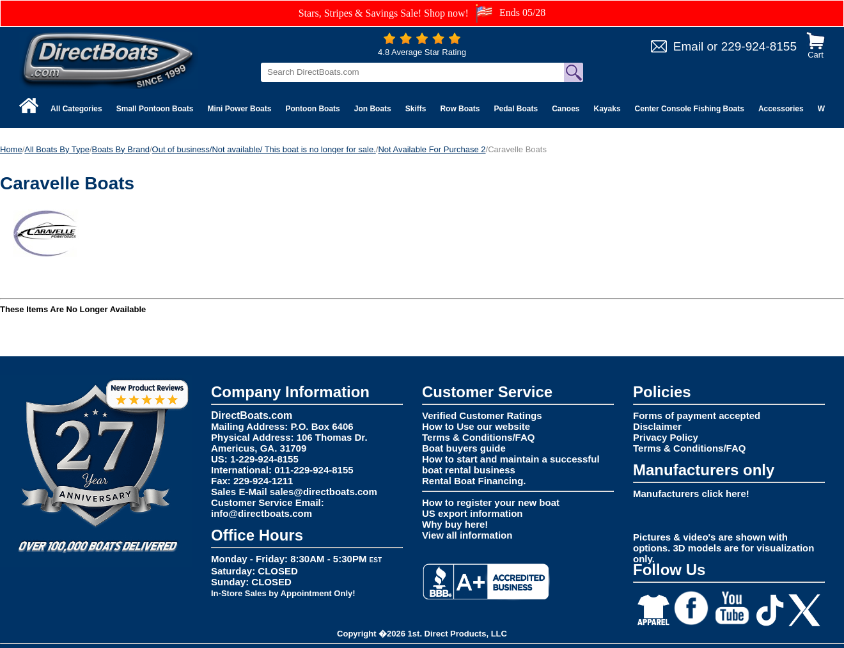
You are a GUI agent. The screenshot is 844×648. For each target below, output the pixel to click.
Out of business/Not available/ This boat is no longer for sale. (264, 149)
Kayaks (607, 108)
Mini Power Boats (239, 108)
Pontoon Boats (312, 108)
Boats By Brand (121, 149)
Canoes (565, 108)
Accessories (781, 108)
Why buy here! (455, 524)
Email (688, 46)
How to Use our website (476, 426)
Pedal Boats (516, 108)
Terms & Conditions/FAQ (478, 437)
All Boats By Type (57, 149)
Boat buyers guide (464, 448)
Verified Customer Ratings (482, 415)
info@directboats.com (261, 513)
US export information (472, 513)
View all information (467, 535)
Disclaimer (657, 426)
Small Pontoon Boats (155, 108)
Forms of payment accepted (696, 415)
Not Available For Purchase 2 (431, 149)
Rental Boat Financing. (474, 480)
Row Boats (460, 108)
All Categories (76, 108)
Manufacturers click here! (691, 493)
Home (11, 149)
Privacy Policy (665, 437)
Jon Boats (372, 108)
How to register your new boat (490, 502)
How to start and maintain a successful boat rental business (511, 464)
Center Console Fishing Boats (689, 108)
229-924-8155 (759, 46)
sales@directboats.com (323, 491)
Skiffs (415, 108)
